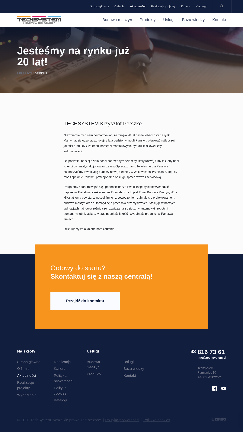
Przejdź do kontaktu (85, 301)
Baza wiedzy (193, 19)
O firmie (119, 6)
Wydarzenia (27, 395)
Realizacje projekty (163, 6)
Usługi (168, 19)
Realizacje (62, 362)
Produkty (148, 19)
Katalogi (201, 6)
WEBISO (219, 419)
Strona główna (99, 6)
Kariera (185, 6)
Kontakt (219, 19)
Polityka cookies (156, 420)
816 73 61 (211, 352)
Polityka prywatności (122, 420)
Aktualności (137, 6)
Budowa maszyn (117, 19)
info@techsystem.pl (212, 357)
